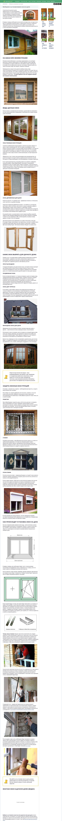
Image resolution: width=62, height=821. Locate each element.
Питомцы (44, 1)
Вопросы (53, 1)
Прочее (48, 1)
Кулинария (39, 1)
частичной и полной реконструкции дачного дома (22, 709)
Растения (33, 1)
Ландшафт (17, 1)
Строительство (24, 1)
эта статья (27, 745)
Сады (29, 1)
